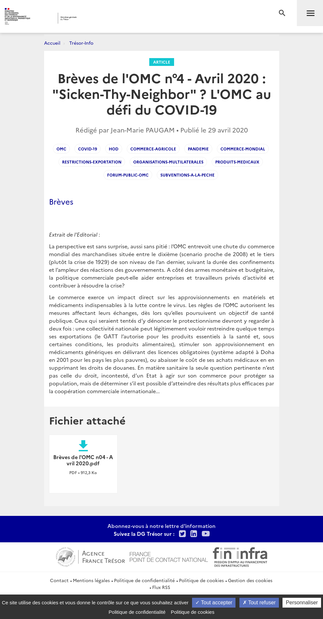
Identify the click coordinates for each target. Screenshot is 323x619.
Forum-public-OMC (128, 175)
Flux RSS (161, 587)
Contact (59, 580)
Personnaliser (302, 602)
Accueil (52, 42)
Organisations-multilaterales (168, 161)
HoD (114, 148)
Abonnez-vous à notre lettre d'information (161, 525)
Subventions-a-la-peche (187, 175)
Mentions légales (91, 580)
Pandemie (198, 148)
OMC (61, 148)
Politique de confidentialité (144, 580)
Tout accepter (213, 602)
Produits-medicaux (237, 161)
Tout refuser (259, 602)
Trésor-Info (81, 42)
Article (161, 62)
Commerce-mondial (242, 148)
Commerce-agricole (153, 148)
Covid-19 (87, 148)
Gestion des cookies (250, 580)
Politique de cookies (201, 580)
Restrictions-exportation (91, 161)
